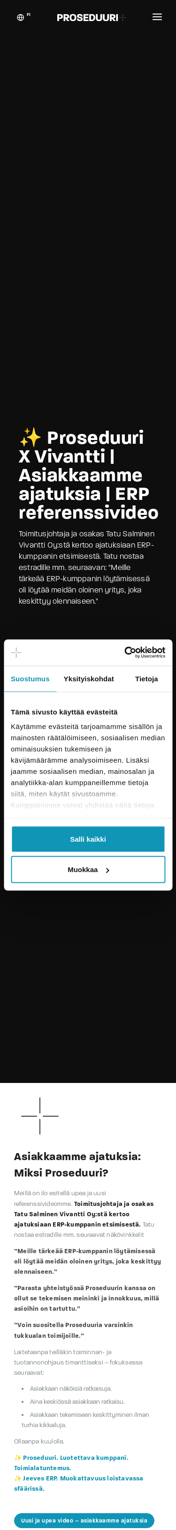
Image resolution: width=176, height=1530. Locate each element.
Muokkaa (88, 869)
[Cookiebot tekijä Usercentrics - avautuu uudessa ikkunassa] (125, 653)
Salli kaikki (88, 839)
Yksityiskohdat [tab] (89, 678)
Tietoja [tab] (146, 678)
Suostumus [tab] (30, 678)
